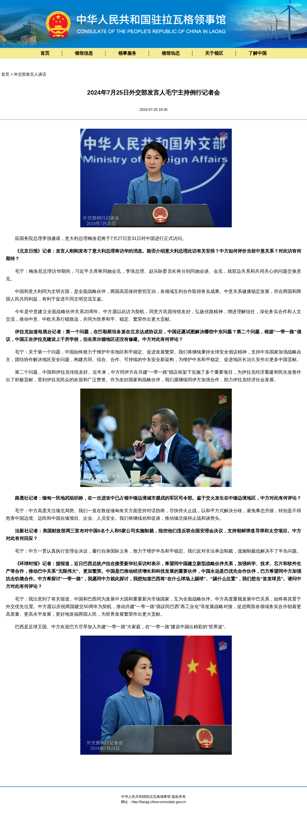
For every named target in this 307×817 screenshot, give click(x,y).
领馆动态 (171, 53)
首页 (44, 53)
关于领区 (214, 53)
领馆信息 (84, 53)
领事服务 (127, 53)
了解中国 (257, 53)
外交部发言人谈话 (30, 74)
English (295, 5)
